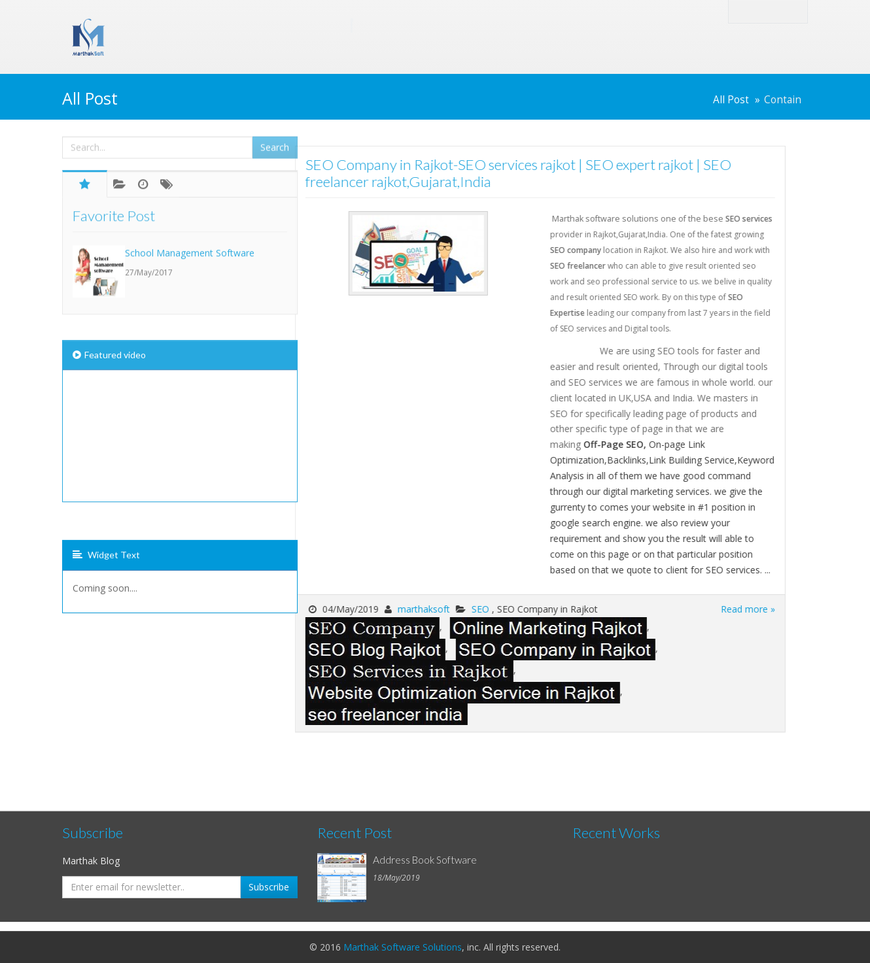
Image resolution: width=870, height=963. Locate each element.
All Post (731, 100)
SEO (415, 609)
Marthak (232, 25)
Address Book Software (425, 860)
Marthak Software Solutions (402, 947)
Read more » (681, 609)
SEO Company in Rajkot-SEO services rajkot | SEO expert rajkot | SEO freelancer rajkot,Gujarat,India (452, 173)
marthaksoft (357, 609)
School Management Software (189, 211)
